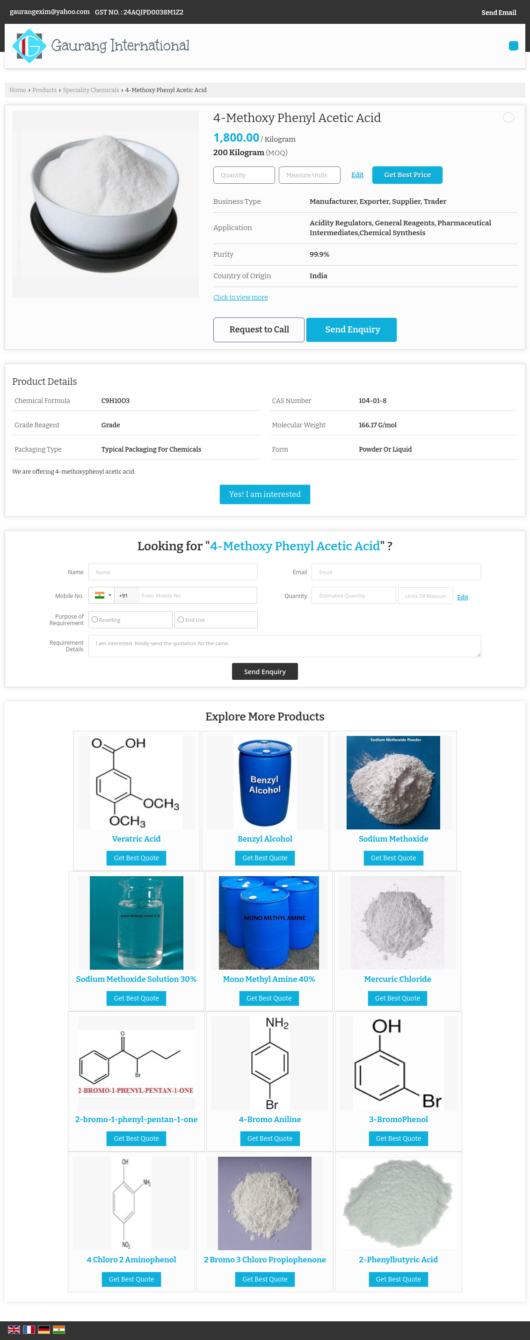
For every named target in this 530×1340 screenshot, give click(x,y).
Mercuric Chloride (397, 979)
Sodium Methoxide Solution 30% (136, 979)
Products (44, 90)
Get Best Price (407, 175)
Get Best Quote (136, 858)
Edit (357, 175)
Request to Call (260, 329)
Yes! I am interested (265, 494)
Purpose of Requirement (67, 620)
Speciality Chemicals (91, 90)
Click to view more (240, 298)
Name (76, 572)
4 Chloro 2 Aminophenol (131, 1259)
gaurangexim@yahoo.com (50, 12)
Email (300, 572)
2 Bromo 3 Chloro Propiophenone (265, 1259)
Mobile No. (69, 596)
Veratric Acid (136, 838)
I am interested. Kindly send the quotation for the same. (284, 646)
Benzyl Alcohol (265, 838)
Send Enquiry (352, 329)
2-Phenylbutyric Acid (398, 1259)
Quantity (295, 596)
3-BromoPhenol (398, 1119)
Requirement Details (67, 646)
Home (17, 90)
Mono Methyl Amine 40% (269, 979)
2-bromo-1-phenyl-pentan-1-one (136, 1119)
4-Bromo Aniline (270, 1119)
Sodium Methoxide (393, 838)
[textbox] (310, 175)
